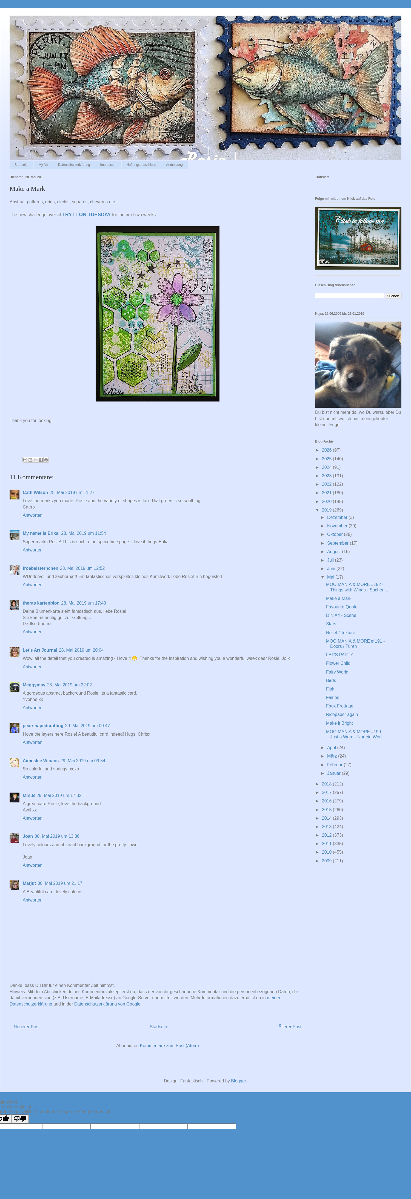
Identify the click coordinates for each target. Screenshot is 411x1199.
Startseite (21, 165)
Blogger (238, 1081)
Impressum (108, 165)
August (334, 551)
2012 (327, 835)
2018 (327, 784)
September (338, 543)
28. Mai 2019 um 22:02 (69, 685)
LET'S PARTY (339, 654)
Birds (331, 680)
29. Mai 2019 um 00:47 (87, 725)
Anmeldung (174, 165)
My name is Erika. (41, 533)
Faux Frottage (339, 706)
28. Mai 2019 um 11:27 (72, 492)
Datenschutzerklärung (74, 165)
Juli (331, 560)
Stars (331, 624)
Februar (335, 764)
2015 (327, 809)
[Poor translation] (20, 1118)
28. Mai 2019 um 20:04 (81, 650)
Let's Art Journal (40, 650)
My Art (43, 165)
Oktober (335, 534)
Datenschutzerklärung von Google (107, 1004)
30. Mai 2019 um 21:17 (60, 883)
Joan (28, 836)
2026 (327, 450)
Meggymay (34, 685)
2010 (327, 852)
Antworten (32, 515)
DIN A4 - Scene (341, 615)
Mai (331, 577)
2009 (327, 861)
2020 (327, 501)
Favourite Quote (342, 607)
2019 (327, 510)
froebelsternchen (40, 568)
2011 (327, 843)
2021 (327, 492)
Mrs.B (29, 795)
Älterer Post (289, 1026)
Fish (330, 689)
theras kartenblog (41, 603)
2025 (327, 459)
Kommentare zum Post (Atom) (169, 1045)
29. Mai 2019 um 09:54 (82, 760)
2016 (327, 801)
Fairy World (337, 672)
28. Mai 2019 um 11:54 (83, 533)
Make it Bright (339, 723)
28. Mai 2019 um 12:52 (82, 568)
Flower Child (338, 663)
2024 (327, 467)
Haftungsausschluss (141, 165)
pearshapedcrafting (43, 725)
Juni (331, 568)
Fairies (332, 697)
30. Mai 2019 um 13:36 (57, 836)
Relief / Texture (340, 632)
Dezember (338, 517)
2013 (327, 826)
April (332, 747)
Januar (334, 773)
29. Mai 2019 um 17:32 (58, 795)
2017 (327, 792)
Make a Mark (338, 598)
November (338, 526)
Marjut (29, 883)
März (332, 756)
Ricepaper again (342, 714)
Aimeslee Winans (41, 760)
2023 (327, 475)
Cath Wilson (35, 492)
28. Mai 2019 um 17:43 (83, 603)
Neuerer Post (26, 1026)
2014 (327, 818)
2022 (327, 484)
